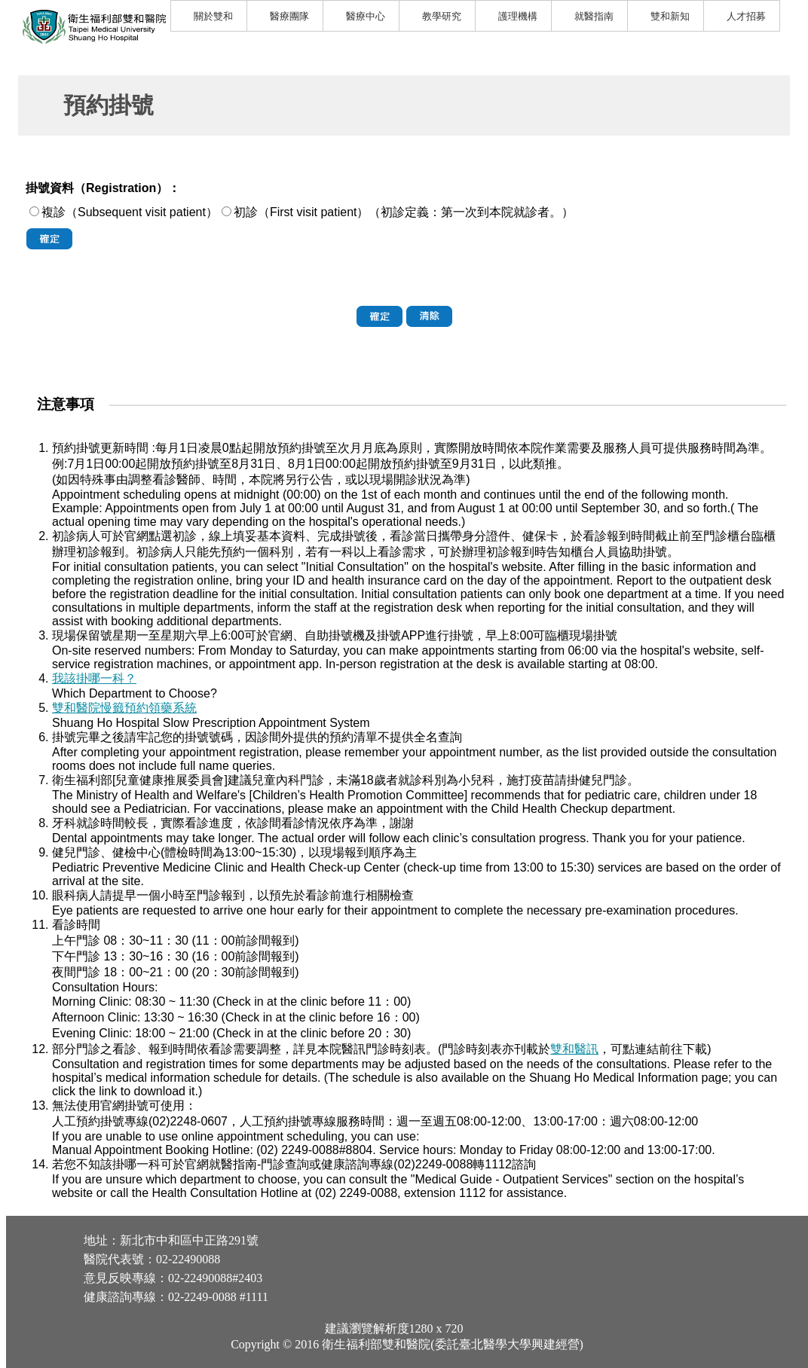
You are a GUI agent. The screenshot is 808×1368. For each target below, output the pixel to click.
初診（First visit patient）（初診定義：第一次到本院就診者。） (404, 212)
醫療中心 (365, 16)
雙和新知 (670, 16)
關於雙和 (213, 16)
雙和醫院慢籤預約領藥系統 (124, 707)
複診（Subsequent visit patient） (129, 212)
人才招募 (746, 16)
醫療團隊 (289, 16)
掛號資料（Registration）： (103, 188)
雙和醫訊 (574, 1049)
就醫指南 (594, 16)
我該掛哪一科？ (94, 678)
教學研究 (441, 16)
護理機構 (517, 16)
